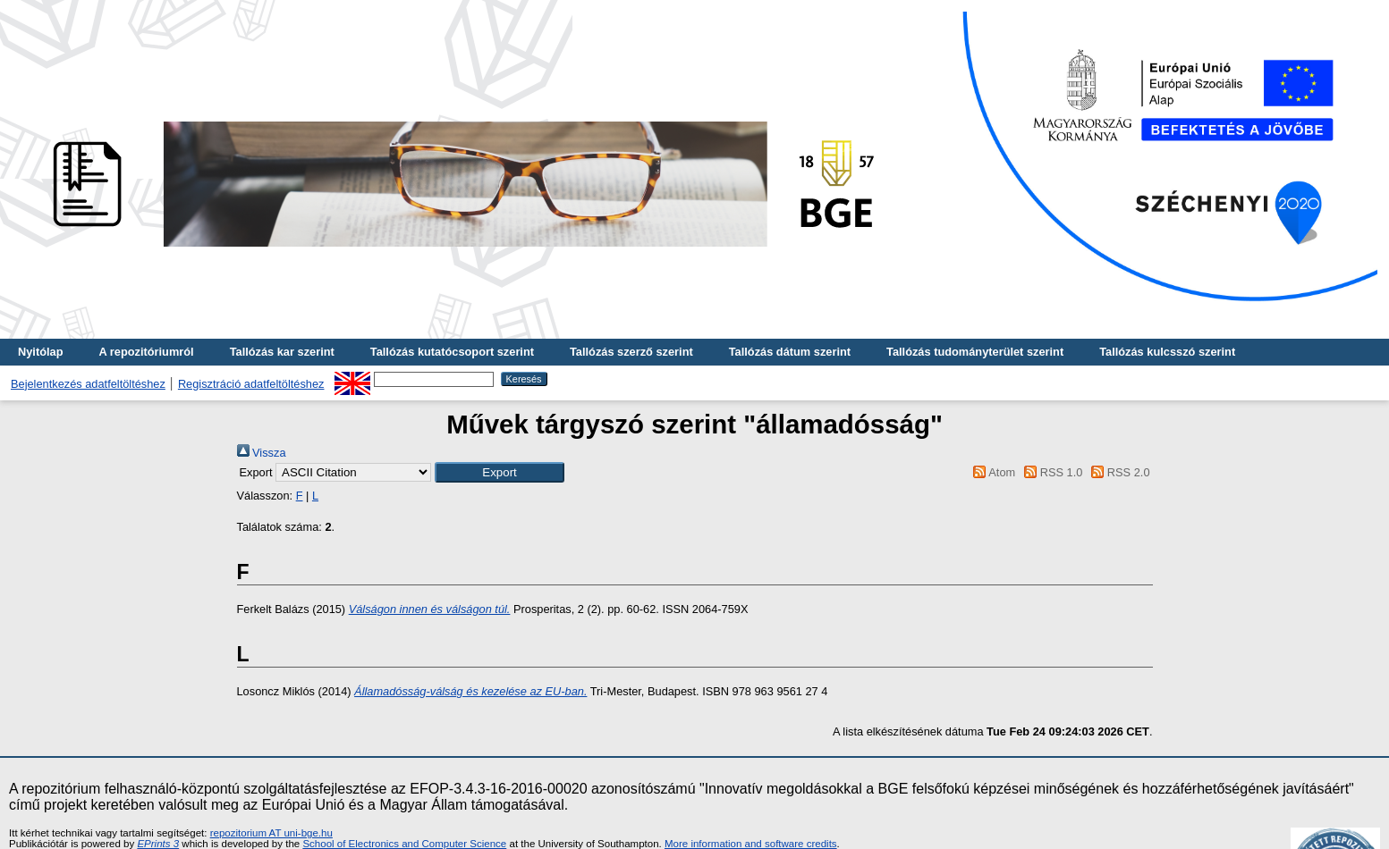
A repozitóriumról (145, 351)
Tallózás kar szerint (282, 351)
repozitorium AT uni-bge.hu (271, 833)
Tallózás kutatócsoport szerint (452, 351)
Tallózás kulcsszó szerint (1167, 351)
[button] (499, 472)
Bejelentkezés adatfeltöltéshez (88, 384)
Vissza (261, 452)
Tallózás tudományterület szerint (974, 351)
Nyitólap (40, 351)
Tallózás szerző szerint (631, 351)
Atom (991, 472)
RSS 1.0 (1051, 472)
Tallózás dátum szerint (790, 351)
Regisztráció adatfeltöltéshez (251, 384)
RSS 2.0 (1118, 472)
